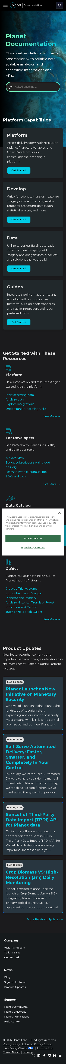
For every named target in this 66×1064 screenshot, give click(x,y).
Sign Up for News (15, 982)
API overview (15, 458)
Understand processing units (26, 409)
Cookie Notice (11, 1052)
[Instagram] (50, 1056)
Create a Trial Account (21, 588)
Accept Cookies (33, 538)
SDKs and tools (16, 476)
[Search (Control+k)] (59, 5)
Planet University (15, 1011)
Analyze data (15, 399)
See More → (51, 416)
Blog (7, 977)
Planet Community (16, 1006)
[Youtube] (61, 1056)
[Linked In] (39, 1056)
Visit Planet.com (14, 947)
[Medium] (55, 1056)
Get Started (18, 170)
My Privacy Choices (33, 547)
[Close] (59, 513)
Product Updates (15, 987)
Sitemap (28, 1052)
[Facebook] (45, 1056)
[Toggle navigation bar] (5, 5)
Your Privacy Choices (18, 1048)
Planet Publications (16, 1016)
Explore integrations (20, 404)
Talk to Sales (12, 952)
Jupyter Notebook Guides (24, 612)
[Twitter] (34, 1056)
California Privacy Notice (37, 1044)
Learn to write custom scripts (26, 472)
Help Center (12, 1021)
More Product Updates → (45, 919)
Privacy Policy (11, 1044)
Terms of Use (45, 1048)
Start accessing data (20, 395)
